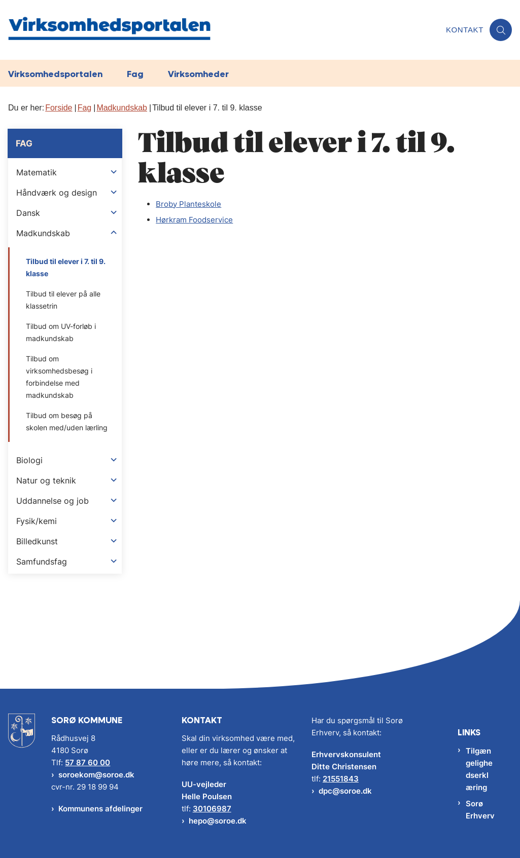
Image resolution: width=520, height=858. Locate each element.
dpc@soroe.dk (345, 791)
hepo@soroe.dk (218, 821)
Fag (135, 73)
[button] (114, 171)
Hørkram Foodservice (194, 220)
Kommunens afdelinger (100, 808)
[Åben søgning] (501, 30)
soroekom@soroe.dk (96, 774)
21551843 (341, 779)
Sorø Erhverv (480, 809)
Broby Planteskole (188, 204)
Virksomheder (198, 73)
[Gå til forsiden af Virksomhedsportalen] (220, 30)
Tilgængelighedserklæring (479, 769)
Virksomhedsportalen (55, 73)
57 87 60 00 (87, 762)
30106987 (212, 808)
